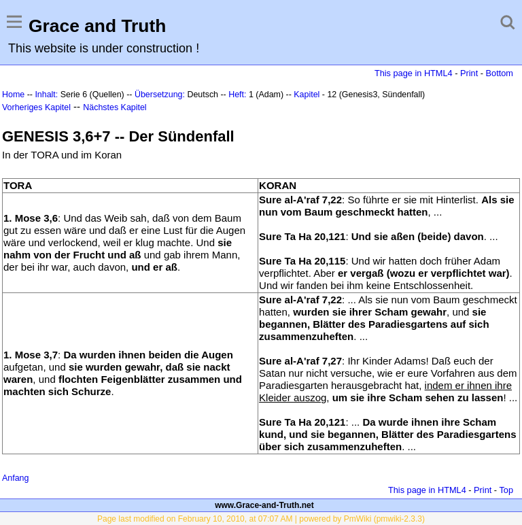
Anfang (15, 478)
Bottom (499, 73)
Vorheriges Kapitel (36, 107)
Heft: (237, 94)
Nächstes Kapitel (114, 107)
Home (13, 94)
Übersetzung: (160, 94)
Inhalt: (46, 94)
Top (506, 490)
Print (469, 73)
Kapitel (306, 94)
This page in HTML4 (414, 73)
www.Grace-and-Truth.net (264, 505)
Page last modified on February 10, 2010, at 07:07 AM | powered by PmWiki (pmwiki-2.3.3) (261, 519)
